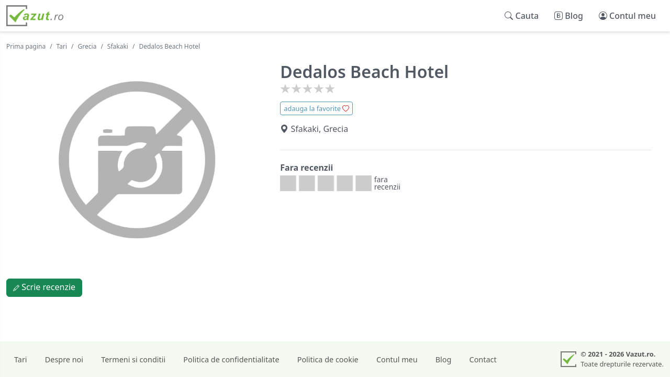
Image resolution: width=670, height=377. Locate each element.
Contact (483, 359)
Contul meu (397, 359)
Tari (62, 46)
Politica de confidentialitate (231, 359)
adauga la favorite (316, 108)
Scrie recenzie (44, 287)
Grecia (87, 46)
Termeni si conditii (133, 359)
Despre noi (64, 359)
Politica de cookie (328, 359)
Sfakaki (117, 46)
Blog (444, 359)
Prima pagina (26, 46)
